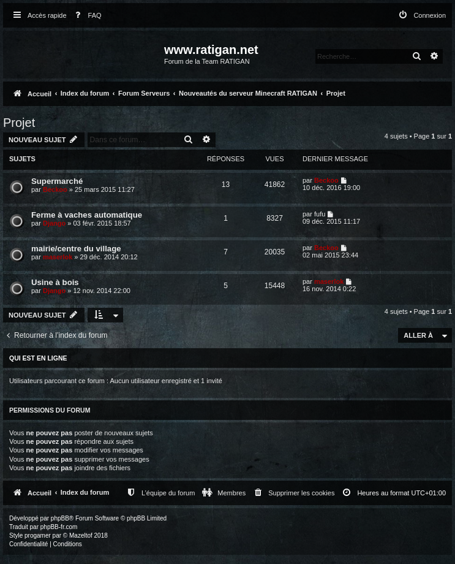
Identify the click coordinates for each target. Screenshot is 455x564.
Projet (19, 122)
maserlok (57, 257)
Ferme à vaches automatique (86, 214)
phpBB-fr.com (59, 527)
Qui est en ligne (38, 358)
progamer (37, 535)
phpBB (60, 518)
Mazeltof (80, 535)
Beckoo (55, 189)
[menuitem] (86, 16)
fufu (319, 214)
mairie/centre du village (76, 248)
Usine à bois (55, 282)
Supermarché (57, 181)
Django (54, 223)
